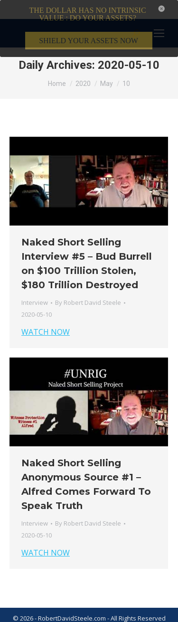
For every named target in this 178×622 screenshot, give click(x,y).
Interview (34, 289)
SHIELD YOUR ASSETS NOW (88, 41)
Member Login (142, 616)
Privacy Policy (97, 616)
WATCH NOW (45, 318)
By (88, 289)
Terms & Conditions (43, 616)
